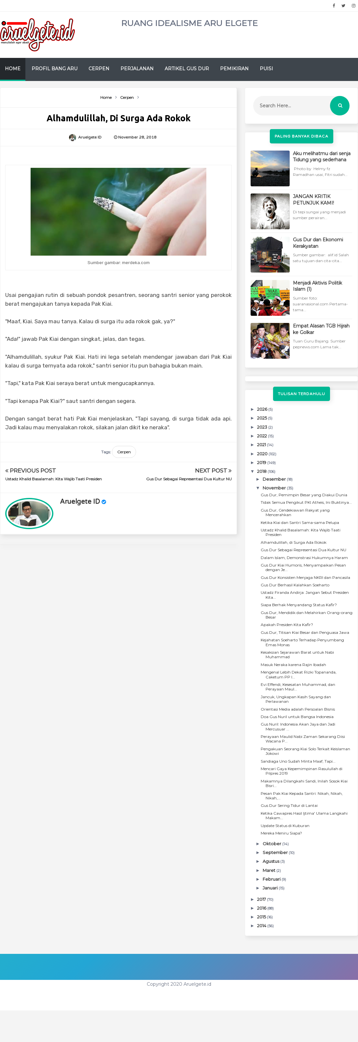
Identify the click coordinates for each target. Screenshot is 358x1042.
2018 (262, 471)
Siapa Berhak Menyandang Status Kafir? (299, 604)
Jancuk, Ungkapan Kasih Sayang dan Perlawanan (296, 699)
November (275, 487)
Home (13, 69)
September (276, 852)
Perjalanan (137, 69)
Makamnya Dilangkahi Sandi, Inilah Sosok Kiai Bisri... (304, 783)
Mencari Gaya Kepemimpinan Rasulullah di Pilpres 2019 (301, 771)
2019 (262, 462)
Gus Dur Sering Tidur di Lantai (289, 805)
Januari (271, 887)
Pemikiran (234, 69)
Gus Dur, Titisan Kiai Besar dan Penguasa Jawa (305, 632)
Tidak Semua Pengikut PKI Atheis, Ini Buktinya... (306, 502)
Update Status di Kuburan (285, 825)
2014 (262, 925)
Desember (275, 479)
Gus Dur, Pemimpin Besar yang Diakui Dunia (304, 494)
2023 (262, 427)
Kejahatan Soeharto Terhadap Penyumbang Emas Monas (302, 642)
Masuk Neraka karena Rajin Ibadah (293, 664)
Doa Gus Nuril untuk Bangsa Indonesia (297, 716)
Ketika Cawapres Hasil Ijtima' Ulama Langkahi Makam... (304, 815)
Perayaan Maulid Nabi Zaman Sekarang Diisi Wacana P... (303, 738)
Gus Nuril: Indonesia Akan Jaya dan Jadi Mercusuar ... (298, 726)
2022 (262, 435)
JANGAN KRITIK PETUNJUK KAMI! (313, 200)
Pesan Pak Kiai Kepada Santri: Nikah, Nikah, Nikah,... (302, 795)
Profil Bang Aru (54, 69)
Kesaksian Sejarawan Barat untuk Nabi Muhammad (297, 654)
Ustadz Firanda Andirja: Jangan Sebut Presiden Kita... (305, 594)
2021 (262, 444)
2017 (262, 899)
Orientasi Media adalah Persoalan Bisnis (298, 709)
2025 (262, 418)
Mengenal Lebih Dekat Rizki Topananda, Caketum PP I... (299, 674)
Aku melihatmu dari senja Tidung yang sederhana (322, 157)
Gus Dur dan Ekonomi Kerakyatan (318, 243)
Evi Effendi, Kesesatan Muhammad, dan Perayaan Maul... (298, 686)
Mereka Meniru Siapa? (281, 833)
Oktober (272, 843)
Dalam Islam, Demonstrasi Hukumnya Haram (304, 557)
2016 (262, 908)
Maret (269, 870)
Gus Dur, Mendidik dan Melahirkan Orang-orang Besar (306, 615)
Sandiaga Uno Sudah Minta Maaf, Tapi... (298, 761)
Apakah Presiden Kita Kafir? (287, 624)
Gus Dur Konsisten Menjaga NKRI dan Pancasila (305, 577)
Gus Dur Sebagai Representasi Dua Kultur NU (189, 478)
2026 (262, 409)
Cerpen (99, 69)
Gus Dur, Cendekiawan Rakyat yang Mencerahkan (295, 512)
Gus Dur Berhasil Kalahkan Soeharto (295, 584)
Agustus (271, 861)
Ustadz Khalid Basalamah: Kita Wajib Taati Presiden (53, 478)
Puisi (266, 69)
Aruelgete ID (80, 502)
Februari (272, 879)
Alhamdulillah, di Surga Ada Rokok (293, 542)
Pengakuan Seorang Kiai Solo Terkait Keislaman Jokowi (305, 751)
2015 (262, 916)
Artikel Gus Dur (187, 69)
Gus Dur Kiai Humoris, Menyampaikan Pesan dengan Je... (303, 567)
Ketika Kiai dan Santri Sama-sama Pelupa (300, 522)
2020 (262, 453)
